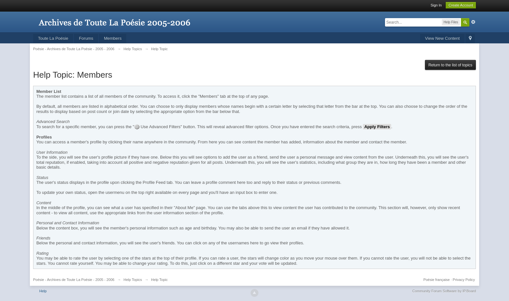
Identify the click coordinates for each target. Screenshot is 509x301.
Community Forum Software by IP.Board (444, 291)
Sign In (435, 5)
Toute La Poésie (53, 38)
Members (112, 38)
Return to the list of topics (450, 65)
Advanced (473, 22)
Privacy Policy (464, 280)
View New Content (442, 38)
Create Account (461, 5)
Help (43, 291)
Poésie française (436, 280)
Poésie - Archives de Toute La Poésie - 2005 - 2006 (74, 280)
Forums (86, 38)
